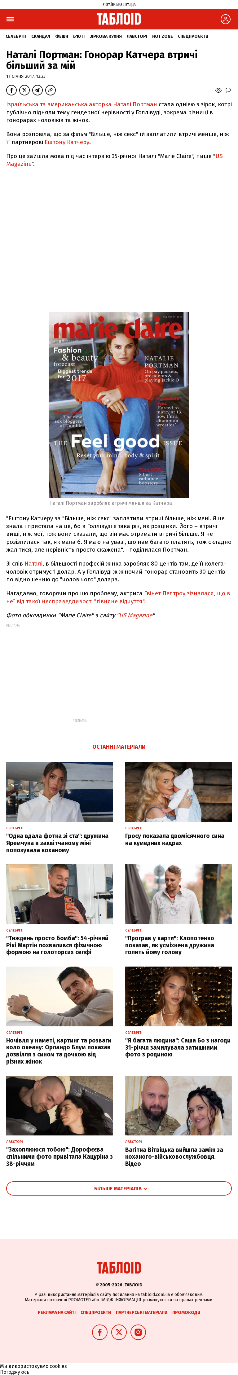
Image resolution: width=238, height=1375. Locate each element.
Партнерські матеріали (141, 1312)
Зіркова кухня (106, 36)
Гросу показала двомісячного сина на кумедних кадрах (174, 839)
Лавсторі (137, 36)
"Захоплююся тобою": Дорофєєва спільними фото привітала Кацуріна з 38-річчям (59, 1156)
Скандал (40, 36)
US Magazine (135, 615)
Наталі (33, 563)
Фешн (61, 36)
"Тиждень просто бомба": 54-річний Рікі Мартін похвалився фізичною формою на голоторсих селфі (57, 945)
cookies (58, 1366)
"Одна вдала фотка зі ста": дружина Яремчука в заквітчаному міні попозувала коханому (57, 843)
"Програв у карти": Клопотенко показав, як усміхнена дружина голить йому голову (169, 945)
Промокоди (186, 1312)
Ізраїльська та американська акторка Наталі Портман (82, 104)
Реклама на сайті (57, 1312)
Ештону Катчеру (67, 142)
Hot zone (162, 36)
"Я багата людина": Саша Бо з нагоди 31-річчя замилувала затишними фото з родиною (178, 1047)
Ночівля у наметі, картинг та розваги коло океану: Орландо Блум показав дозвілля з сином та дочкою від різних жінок (58, 1051)
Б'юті (79, 36)
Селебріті (16, 36)
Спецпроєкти (193, 36)
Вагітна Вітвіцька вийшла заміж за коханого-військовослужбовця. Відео (174, 1157)
